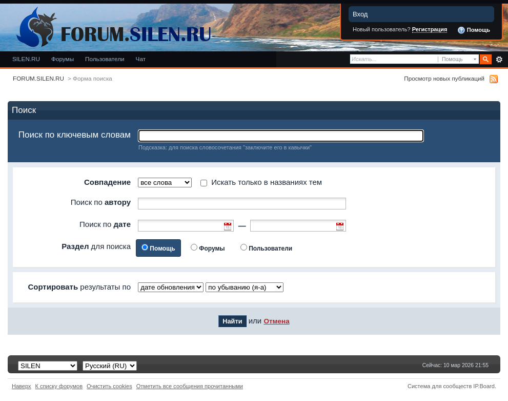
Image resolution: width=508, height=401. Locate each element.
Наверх (21, 386)
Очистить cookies (109, 386)
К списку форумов (59, 386)
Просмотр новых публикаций (444, 78)
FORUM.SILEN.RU (38, 78)
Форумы (62, 58)
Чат (141, 58)
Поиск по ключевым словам (74, 135)
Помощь (473, 30)
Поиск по (101, 202)
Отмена (276, 321)
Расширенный (499, 59)
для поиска (96, 246)
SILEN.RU (26, 58)
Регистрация (430, 29)
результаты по (79, 286)
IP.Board (484, 386)
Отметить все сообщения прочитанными (189, 386)
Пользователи (105, 58)
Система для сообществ (440, 386)
